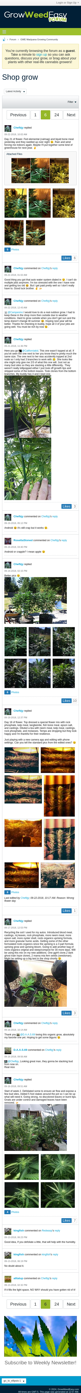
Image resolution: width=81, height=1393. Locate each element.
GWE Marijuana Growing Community (39, 39)
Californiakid (31, 350)
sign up (41, 54)
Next (71, 115)
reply (55, 268)
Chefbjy (19, 127)
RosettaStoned (23, 540)
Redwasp (47, 1230)
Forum (13, 39)
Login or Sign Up (67, 2)
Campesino (16, 312)
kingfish (19, 1230)
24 (56, 115)
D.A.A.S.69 (29, 1034)
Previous (18, 115)
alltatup (18, 1278)
